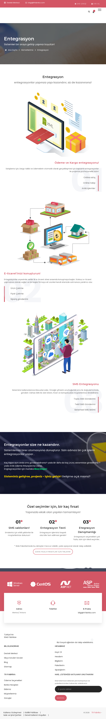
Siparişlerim (60, 669)
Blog (6, 662)
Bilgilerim (59, 661)
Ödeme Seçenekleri (13, 680)
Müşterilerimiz (10, 693)
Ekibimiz (7, 689)
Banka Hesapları (11, 685)
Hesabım (59, 656)
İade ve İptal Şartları (12, 715)
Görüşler (8, 698)
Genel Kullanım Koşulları (36, 715)
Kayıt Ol (58, 652)
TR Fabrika (96, 712)
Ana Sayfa (10, 50)
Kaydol (61, 698)
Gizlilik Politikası (31, 712)
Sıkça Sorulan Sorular (13, 658)
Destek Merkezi (11, 653)
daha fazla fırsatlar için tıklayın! (53, 552)
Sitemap (8, 666)
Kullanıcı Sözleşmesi (13, 712)
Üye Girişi (80, 4)
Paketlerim (60, 665)
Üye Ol (95, 4)
